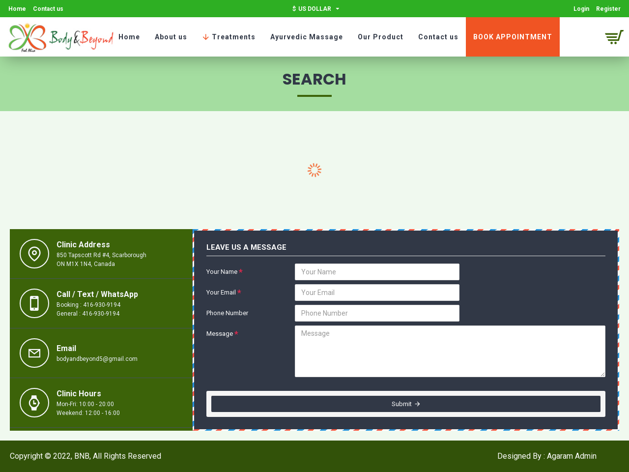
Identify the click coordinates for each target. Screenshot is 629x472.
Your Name (221, 271)
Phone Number (227, 313)
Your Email (221, 292)
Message (219, 333)
